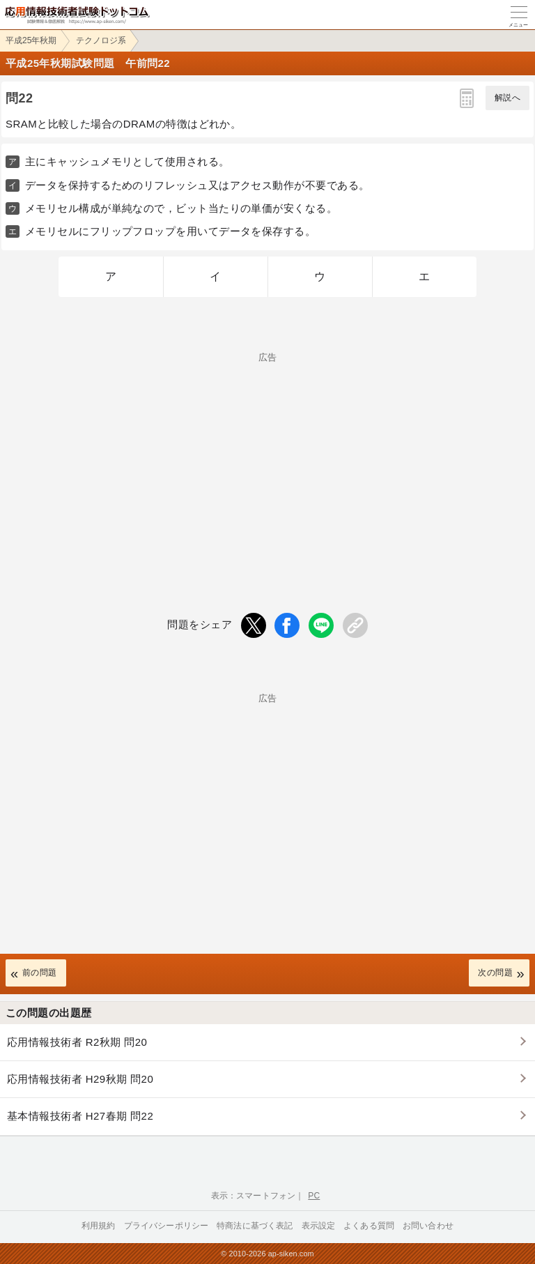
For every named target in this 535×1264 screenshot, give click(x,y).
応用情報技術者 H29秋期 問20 (80, 1079)
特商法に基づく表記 (255, 1226)
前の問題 (39, 972)
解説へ (507, 97)
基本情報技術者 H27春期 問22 (80, 1116)
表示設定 (319, 1226)
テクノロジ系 (101, 40)
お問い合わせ (428, 1226)
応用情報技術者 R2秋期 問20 (77, 1042)
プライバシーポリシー (166, 1226)
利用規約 (99, 1226)
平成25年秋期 (31, 40)
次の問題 (495, 972)
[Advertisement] (267, 459)
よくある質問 (368, 1226)
